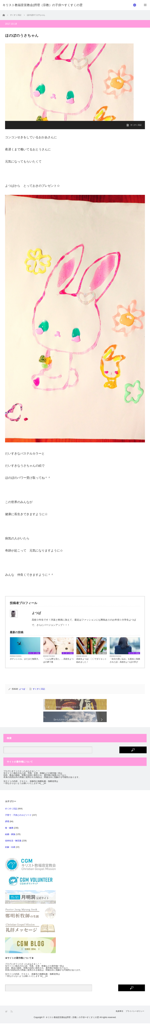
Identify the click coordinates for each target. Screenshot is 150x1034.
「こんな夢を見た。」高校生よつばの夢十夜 (58, 660)
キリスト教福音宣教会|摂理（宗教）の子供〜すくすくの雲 (72, 1028)
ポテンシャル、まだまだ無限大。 (25, 659)
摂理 (7, 832)
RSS (11, 1022)
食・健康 (102, 653)
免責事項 (115, 1022)
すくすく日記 (135, 125)
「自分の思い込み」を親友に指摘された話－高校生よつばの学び (125, 660)
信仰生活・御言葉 (13, 851)
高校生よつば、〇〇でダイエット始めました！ (91, 660)
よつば (22, 689)
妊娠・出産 (10, 858)
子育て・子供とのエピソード (18, 826)
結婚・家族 (10, 845)
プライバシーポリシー (135, 1022)
